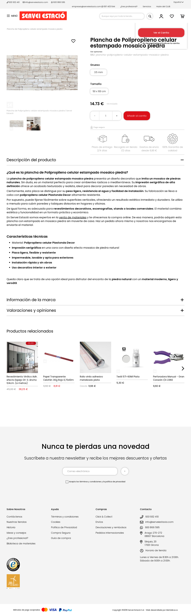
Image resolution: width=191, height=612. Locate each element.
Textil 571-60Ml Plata (127, 376)
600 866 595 (58, 2)
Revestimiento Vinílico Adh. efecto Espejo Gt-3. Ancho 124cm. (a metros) (22, 380)
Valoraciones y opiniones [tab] (31, 310)
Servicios (147, 6)
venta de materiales (72, 217)
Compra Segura (60, 532)
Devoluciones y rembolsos (111, 527)
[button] (179, 2)
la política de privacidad (114, 481)
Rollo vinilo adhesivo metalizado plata (91, 378)
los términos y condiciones (88, 481)
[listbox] (137, 73)
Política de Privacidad (64, 527)
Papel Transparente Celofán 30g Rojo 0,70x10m (58, 378)
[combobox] (122, 16)
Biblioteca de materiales (21, 543)
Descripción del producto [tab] (31, 160)
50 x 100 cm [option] (99, 91)
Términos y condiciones (65, 516)
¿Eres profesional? (128, 6)
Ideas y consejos (16, 532)
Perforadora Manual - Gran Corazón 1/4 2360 (168, 378)
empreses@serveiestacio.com (86, 6)
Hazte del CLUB (163, 6)
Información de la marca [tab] (31, 300)
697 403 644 (108, 6)
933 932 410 (13, 2)
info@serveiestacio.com (35, 2)
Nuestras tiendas (17, 522)
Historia (11, 527)
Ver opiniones (96, 51)
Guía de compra (61, 538)
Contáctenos (14, 516)
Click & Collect (104, 516)
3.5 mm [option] (98, 72)
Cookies (55, 522)
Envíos (99, 522)
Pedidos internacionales (110, 532)
